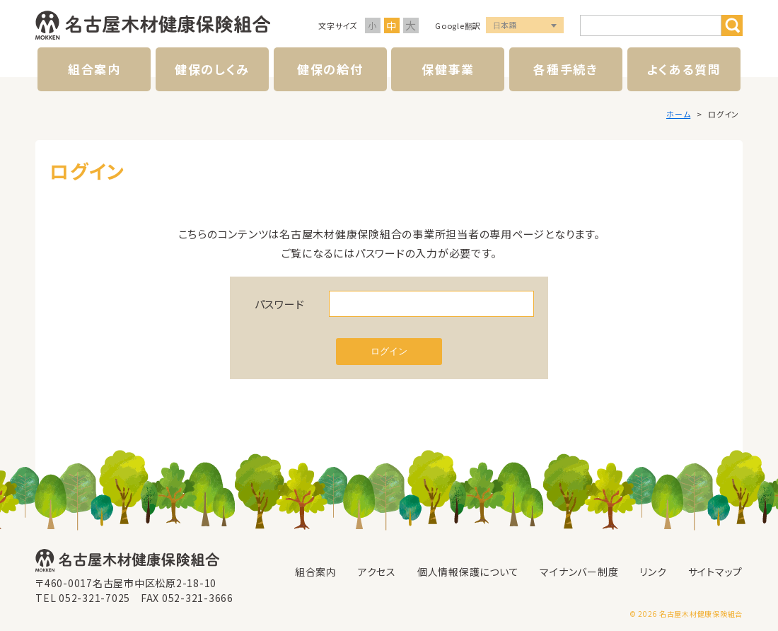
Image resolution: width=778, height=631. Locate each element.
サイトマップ (715, 572)
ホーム (678, 114)
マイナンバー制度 (579, 572)
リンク (652, 572)
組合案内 (94, 69)
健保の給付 (330, 69)
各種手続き (565, 69)
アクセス (377, 572)
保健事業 (448, 69)
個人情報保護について (468, 572)
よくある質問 (683, 69)
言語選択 (525, 26)
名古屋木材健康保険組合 (152, 25)
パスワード (280, 303)
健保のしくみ (212, 69)
